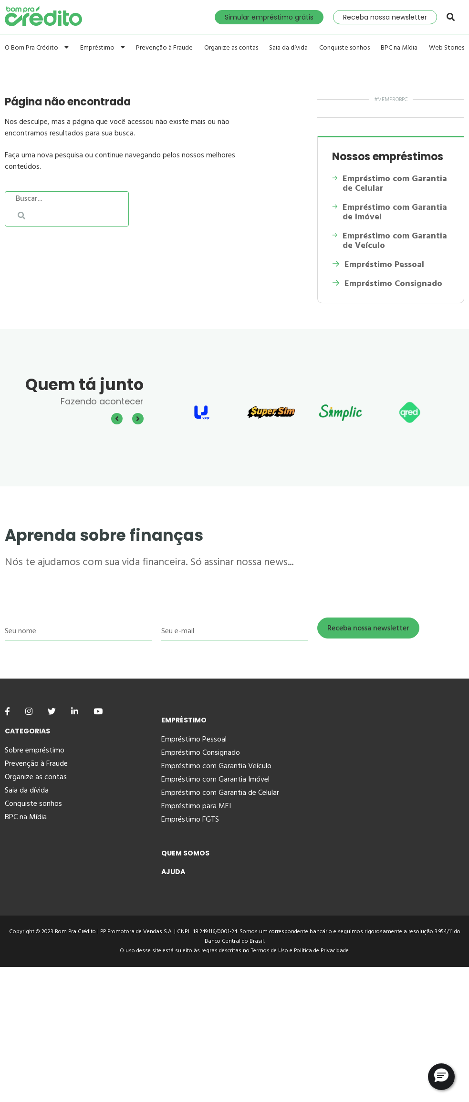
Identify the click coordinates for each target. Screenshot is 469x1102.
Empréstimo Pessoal (378, 264)
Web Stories (446, 47)
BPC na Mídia (399, 47)
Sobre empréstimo (34, 750)
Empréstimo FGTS (190, 819)
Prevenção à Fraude (164, 47)
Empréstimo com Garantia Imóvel (215, 779)
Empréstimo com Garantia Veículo (216, 766)
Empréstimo (102, 47)
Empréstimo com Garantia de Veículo (389, 240)
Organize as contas (231, 47)
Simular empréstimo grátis (269, 17)
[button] (441, 1076)
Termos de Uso (269, 950)
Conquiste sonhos (344, 47)
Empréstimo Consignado (387, 283)
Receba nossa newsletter (385, 17)
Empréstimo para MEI (196, 806)
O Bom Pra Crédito (37, 47)
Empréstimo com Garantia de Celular (389, 183)
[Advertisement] (234, 1034)
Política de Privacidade (321, 950)
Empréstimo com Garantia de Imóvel (389, 212)
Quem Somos (185, 853)
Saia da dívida (288, 47)
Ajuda (173, 871)
